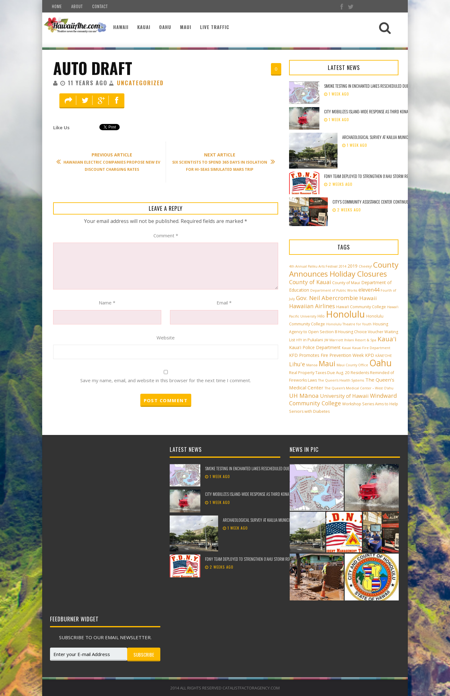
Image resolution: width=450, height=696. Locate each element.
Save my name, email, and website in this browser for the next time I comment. (165, 380)
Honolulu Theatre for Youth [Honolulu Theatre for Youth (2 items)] (349, 324)
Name (107, 302)
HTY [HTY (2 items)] (299, 340)
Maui (185, 26)
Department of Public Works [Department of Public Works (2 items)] (333, 290)
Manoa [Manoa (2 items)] (312, 365)
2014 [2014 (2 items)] (342, 266)
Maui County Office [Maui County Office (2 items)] (352, 365)
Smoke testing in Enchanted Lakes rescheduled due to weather (376, 86)
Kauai (143, 26)
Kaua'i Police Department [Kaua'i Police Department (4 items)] (315, 347)
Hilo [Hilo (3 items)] (321, 316)
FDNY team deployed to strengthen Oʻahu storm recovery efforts (379, 176)
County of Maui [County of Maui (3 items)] (346, 282)
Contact (100, 6)
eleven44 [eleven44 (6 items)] (368, 289)
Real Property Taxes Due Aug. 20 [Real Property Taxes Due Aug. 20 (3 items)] (319, 372)
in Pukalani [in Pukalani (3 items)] (313, 340)
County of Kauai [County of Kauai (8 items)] (310, 282)
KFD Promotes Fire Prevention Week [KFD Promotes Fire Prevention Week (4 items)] (326, 355)
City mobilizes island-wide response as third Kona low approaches (380, 111)
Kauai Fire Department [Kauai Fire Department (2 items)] (371, 348)
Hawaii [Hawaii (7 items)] (368, 298)
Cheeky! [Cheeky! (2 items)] (365, 266)
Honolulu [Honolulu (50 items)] (345, 314)
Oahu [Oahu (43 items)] (380, 363)
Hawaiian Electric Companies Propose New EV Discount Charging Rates (111, 162)
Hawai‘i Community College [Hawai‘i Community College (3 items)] (361, 306)
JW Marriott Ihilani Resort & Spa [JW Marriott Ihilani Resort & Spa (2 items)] (350, 340)
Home (57, 6)
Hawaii (120, 26)
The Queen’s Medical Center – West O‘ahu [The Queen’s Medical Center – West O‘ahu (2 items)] (359, 388)
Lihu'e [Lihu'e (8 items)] (297, 364)
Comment (165, 235)
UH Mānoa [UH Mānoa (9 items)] (304, 395)
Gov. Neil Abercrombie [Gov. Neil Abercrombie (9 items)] (327, 298)
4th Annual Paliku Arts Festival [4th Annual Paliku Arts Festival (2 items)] (313, 266)
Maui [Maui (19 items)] (327, 363)
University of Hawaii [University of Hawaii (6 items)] (344, 395)
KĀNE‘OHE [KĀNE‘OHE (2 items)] (383, 355)
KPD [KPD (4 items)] (369, 355)
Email (224, 302)
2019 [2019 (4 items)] (353, 266)
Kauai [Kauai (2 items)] (346, 348)
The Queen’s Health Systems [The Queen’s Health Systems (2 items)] (341, 380)
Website (166, 337)
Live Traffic (214, 26)
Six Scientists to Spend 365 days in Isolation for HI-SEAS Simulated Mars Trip (220, 162)
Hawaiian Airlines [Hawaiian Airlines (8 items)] (312, 306)
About (77, 6)
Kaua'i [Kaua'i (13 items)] (387, 338)
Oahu (165, 26)
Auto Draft (92, 67)
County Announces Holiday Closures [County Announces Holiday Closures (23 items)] (343, 269)
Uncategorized (140, 83)
